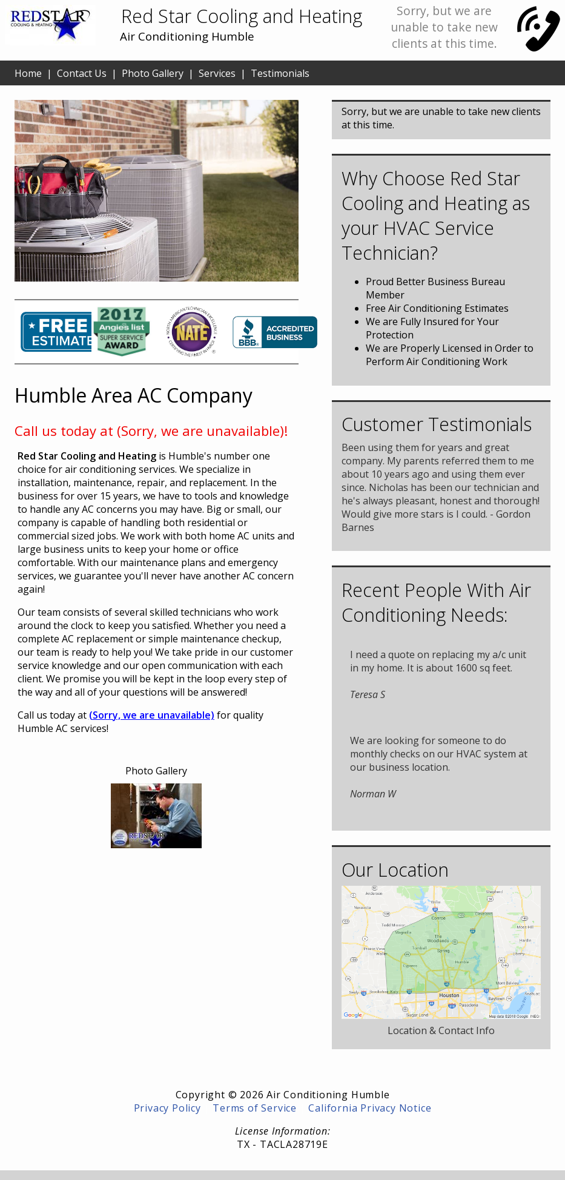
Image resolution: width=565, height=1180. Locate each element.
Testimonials (280, 73)
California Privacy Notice (369, 1108)
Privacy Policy (167, 1108)
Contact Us (82, 73)
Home (28, 73)
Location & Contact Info (441, 1030)
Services (217, 73)
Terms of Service (255, 1108)
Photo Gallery (152, 73)
